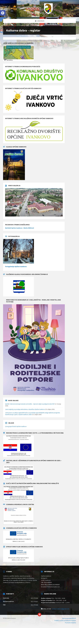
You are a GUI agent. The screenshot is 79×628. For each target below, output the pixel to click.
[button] (2, 13)
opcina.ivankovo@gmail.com (60, 609)
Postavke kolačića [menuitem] (70, 623)
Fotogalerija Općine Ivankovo (16, 266)
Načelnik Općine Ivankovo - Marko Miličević (19, 228)
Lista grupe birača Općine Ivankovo (16, 426)
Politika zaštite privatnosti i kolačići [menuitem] (65, 620)
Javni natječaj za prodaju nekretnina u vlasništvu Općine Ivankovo (25, 409)
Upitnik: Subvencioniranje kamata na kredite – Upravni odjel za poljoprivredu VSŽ (29, 404)
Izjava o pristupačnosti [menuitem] (69, 618)
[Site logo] (39, 15)
